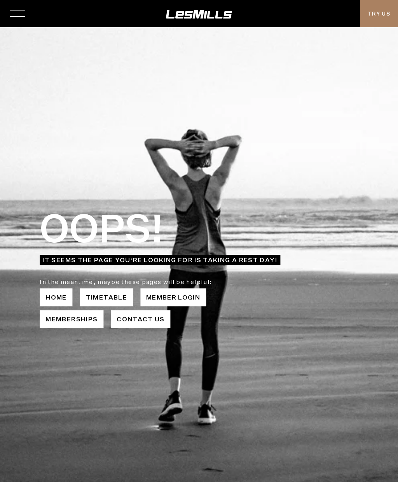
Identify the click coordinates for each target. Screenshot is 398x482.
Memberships (71, 319)
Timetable (106, 297)
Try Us (379, 14)
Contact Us (141, 319)
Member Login (173, 297)
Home (55, 297)
